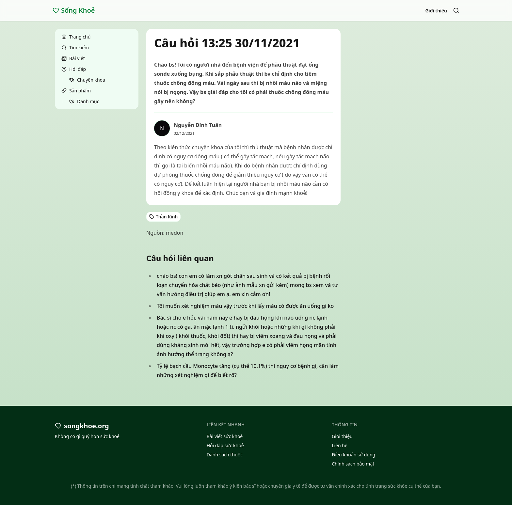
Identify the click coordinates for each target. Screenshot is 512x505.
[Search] (456, 10)
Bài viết (73, 58)
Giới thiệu (436, 11)
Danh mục (84, 101)
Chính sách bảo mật (353, 464)
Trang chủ (75, 37)
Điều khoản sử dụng (353, 454)
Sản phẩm (76, 90)
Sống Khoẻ (74, 10)
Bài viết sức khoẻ (225, 436)
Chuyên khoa (87, 80)
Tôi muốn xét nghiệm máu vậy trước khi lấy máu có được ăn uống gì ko (245, 305)
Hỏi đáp (73, 69)
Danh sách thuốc (225, 454)
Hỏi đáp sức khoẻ (225, 445)
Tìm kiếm (75, 47)
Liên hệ (339, 445)
